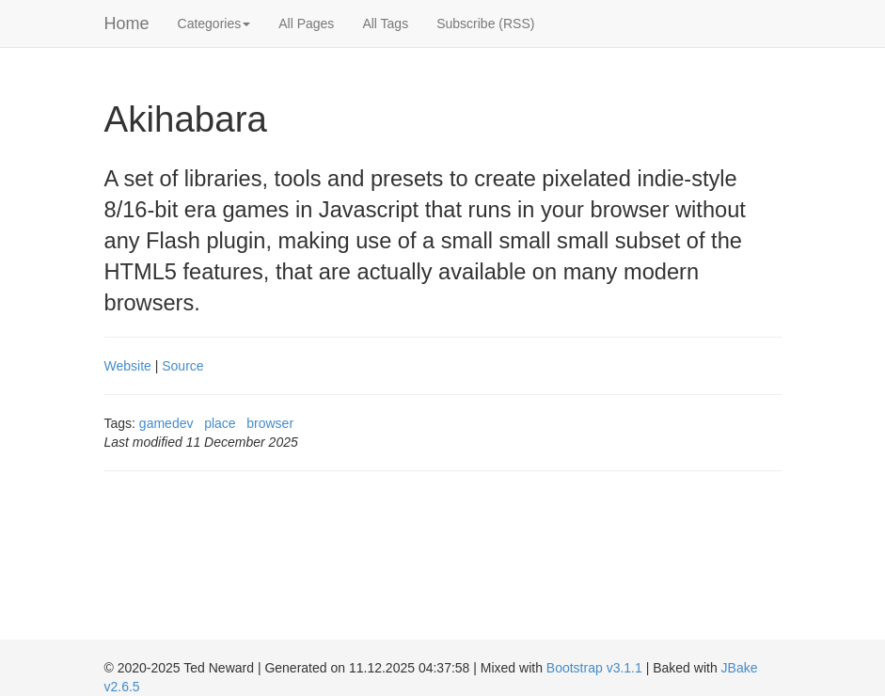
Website (127, 365)
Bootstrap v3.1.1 (594, 667)
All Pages (306, 23)
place (219, 423)
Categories (214, 23)
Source (182, 365)
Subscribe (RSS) (485, 23)
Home (127, 23)
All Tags (385, 23)
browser (269, 423)
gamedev (166, 423)
